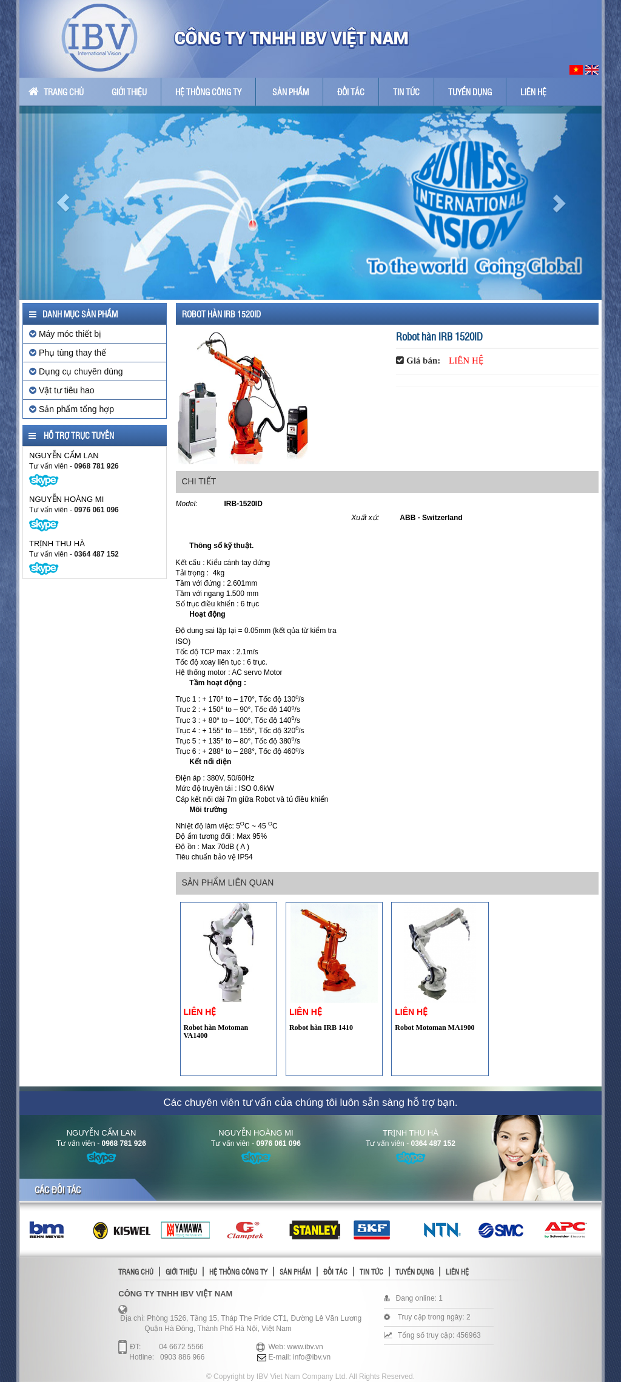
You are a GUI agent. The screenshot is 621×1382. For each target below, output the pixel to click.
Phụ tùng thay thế (67, 352)
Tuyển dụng (470, 91)
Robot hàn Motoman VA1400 (216, 1031)
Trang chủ (56, 91)
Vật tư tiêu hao (62, 390)
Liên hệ (533, 91)
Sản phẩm (290, 91)
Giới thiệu (129, 91)
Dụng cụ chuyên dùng (76, 371)
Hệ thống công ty (208, 91)
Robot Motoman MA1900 (434, 1027)
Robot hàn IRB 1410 (321, 1027)
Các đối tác (58, 1190)
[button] (63, 203)
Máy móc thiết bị (65, 334)
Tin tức (406, 91)
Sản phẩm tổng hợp (71, 409)
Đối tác (350, 91)
